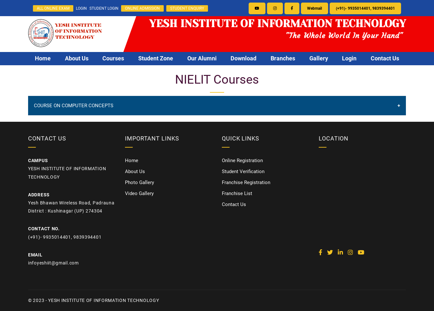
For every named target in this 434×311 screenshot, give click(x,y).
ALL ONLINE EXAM (53, 8)
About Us (76, 58)
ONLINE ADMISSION (142, 8)
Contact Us (385, 58)
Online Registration (242, 160)
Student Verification (243, 171)
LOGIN (81, 8)
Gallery (318, 58)
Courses (113, 58)
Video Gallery (139, 193)
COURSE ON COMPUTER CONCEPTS (73, 106)
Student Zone (155, 58)
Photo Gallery (139, 182)
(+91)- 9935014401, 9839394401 (365, 8)
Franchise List (237, 193)
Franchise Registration (246, 182)
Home (43, 58)
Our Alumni (202, 58)
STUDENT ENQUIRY (187, 8)
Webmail (314, 8)
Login (349, 58)
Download (243, 58)
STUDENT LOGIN (104, 8)
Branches (283, 58)
